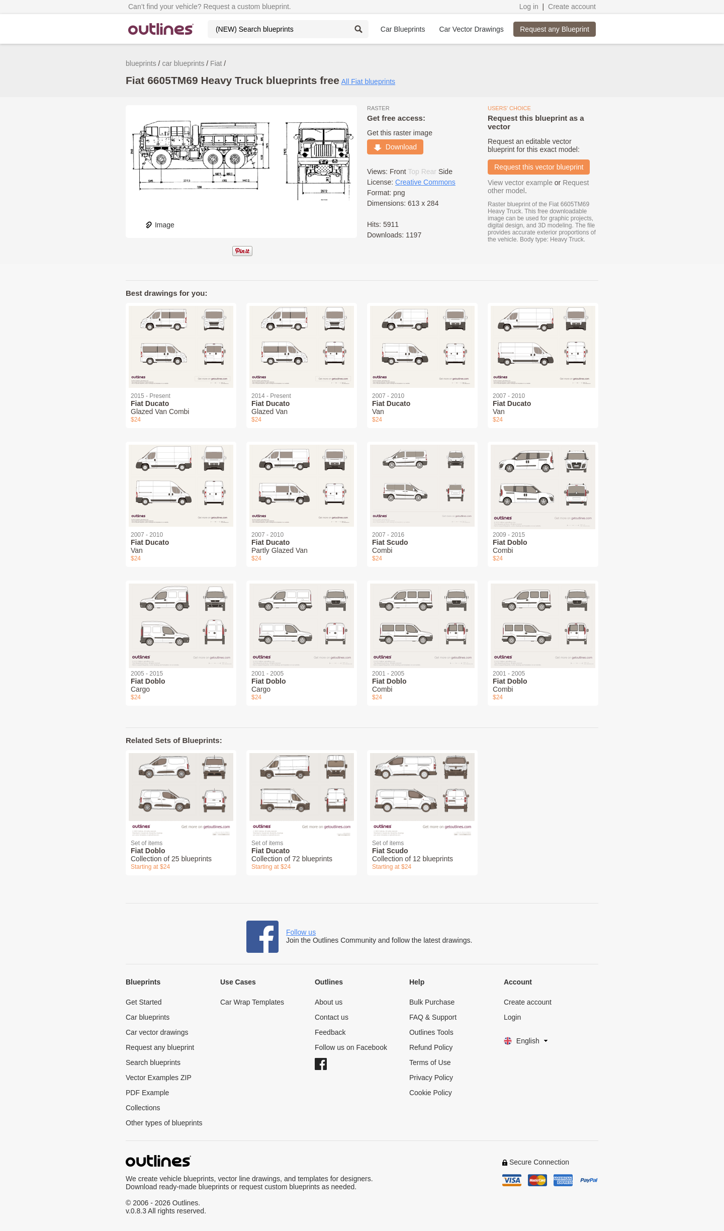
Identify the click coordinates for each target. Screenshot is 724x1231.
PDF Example (147, 1093)
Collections (143, 1108)
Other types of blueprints (164, 1123)
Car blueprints (147, 1017)
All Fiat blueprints (368, 81)
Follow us (301, 932)
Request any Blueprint (554, 29)
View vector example (520, 183)
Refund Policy (430, 1047)
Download (395, 147)
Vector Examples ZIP (159, 1078)
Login (512, 1017)
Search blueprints (153, 1062)
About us (328, 1002)
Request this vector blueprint (538, 167)
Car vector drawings (157, 1032)
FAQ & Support (433, 1017)
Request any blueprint (160, 1047)
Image (159, 225)
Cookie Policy (430, 1093)
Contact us (331, 1017)
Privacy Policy (431, 1078)
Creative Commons (425, 182)
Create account (572, 7)
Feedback (330, 1032)
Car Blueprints (403, 29)
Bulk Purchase (432, 1002)
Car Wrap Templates (252, 1002)
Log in (528, 7)
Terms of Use (429, 1062)
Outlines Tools (431, 1032)
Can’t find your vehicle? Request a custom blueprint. (209, 7)
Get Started (144, 1002)
